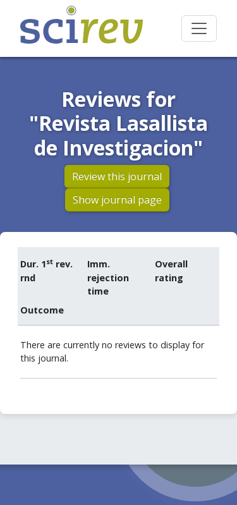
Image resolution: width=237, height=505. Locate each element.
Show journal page (117, 200)
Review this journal (117, 176)
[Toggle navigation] (199, 28)
